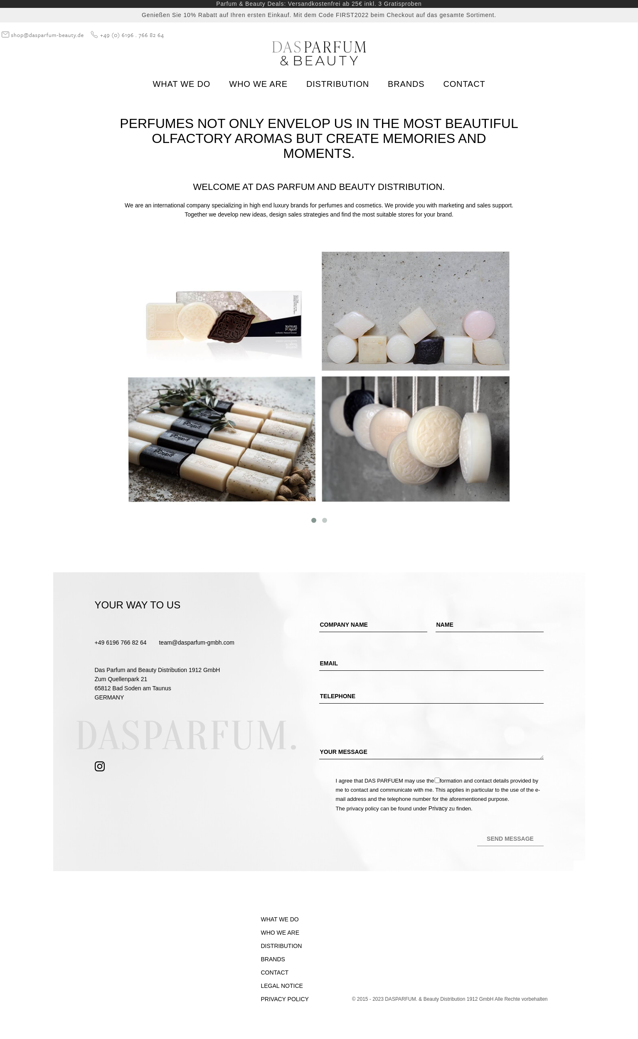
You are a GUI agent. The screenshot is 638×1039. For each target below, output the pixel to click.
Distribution (337, 84)
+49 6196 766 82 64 (121, 642)
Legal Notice (282, 985)
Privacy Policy (285, 999)
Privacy (438, 808)
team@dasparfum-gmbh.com (196, 642)
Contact (464, 84)
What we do (182, 84)
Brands (406, 84)
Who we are (258, 84)
